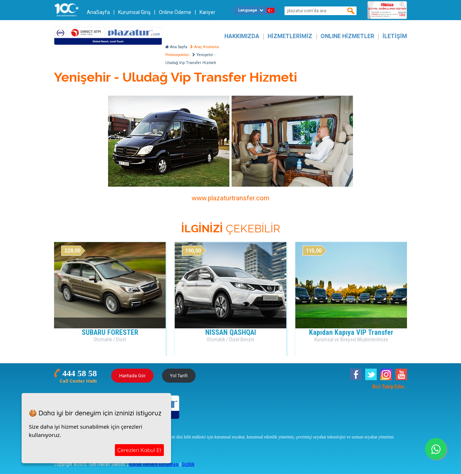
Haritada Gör (132, 375)
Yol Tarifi (179, 375)
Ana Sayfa (176, 47)
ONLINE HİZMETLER (347, 36)
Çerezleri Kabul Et (139, 450)
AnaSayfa (98, 12)
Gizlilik (188, 464)
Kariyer (207, 12)
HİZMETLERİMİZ (290, 36)
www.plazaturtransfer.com (230, 198)
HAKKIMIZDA (241, 36)
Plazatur (108, 36)
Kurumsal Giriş (134, 12)
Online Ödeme (175, 12)
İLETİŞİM (394, 36)
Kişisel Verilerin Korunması (154, 464)
